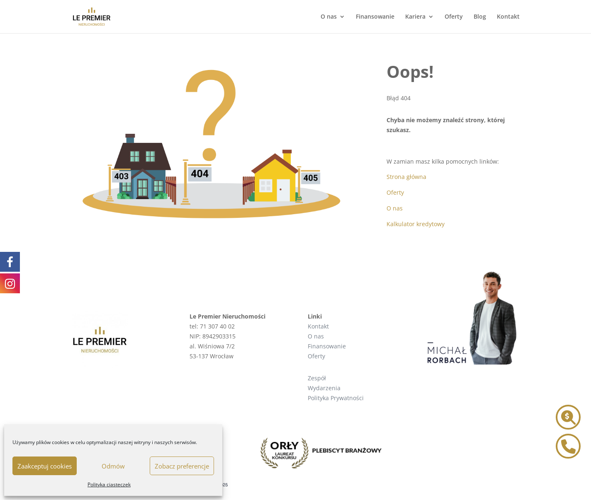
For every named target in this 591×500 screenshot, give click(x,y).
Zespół (317, 378)
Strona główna (406, 177)
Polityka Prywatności (336, 398)
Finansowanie (375, 17)
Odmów (113, 466)
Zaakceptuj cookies (44, 466)
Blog (480, 17)
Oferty (454, 17)
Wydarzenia (324, 388)
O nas (329, 17)
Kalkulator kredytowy (416, 224)
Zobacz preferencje (182, 466)
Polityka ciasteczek (109, 484)
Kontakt (508, 17)
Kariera (415, 17)
